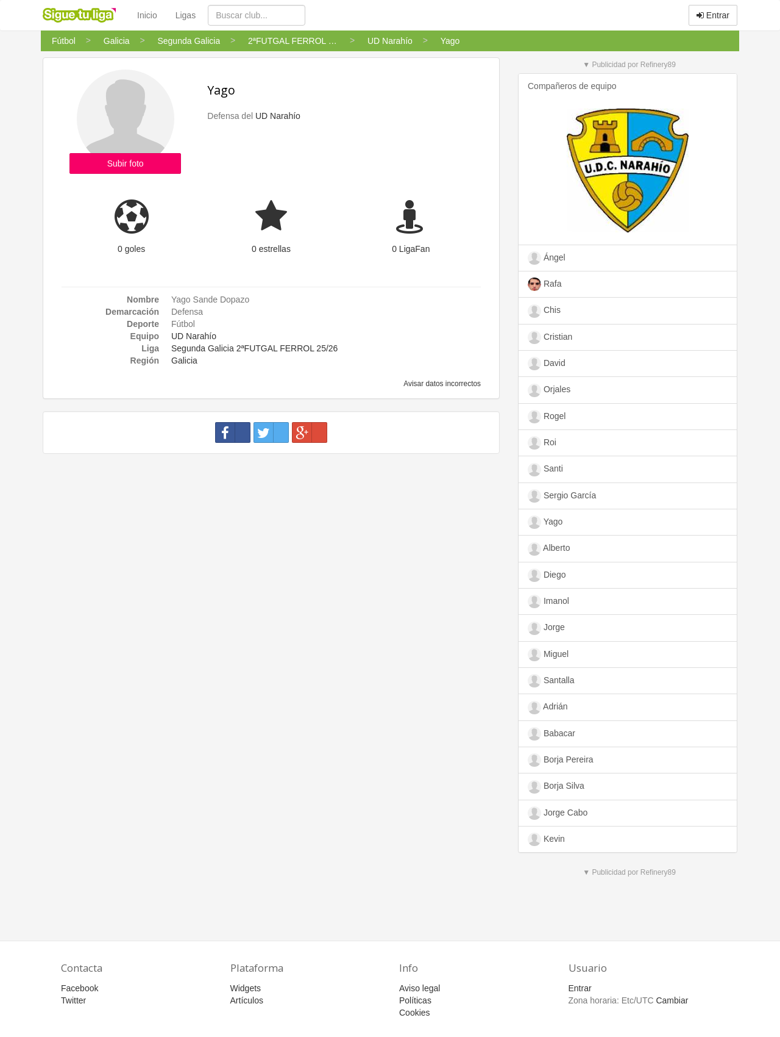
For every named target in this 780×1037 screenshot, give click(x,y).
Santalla (551, 680)
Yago (221, 90)
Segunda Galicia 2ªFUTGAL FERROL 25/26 (254, 348)
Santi (545, 469)
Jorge (546, 628)
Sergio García (562, 496)
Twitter (73, 1000)
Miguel (548, 654)
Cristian (550, 337)
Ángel (547, 258)
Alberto (549, 549)
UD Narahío (277, 116)
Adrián (548, 707)
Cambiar (672, 1000)
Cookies (414, 1012)
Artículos (246, 1000)
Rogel (547, 416)
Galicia (184, 360)
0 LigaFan (411, 249)
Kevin (546, 839)
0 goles (131, 249)
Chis (544, 311)
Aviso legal (419, 988)
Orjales (549, 390)
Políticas (415, 1000)
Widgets (245, 988)
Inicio (147, 15)
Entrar (713, 15)
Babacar (551, 734)
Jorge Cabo (557, 813)
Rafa (544, 284)
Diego (547, 575)
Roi (542, 443)
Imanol (548, 601)
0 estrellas (271, 249)
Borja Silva (556, 787)
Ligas (186, 15)
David (547, 363)
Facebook (79, 988)
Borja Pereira (561, 760)
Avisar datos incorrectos (441, 383)
